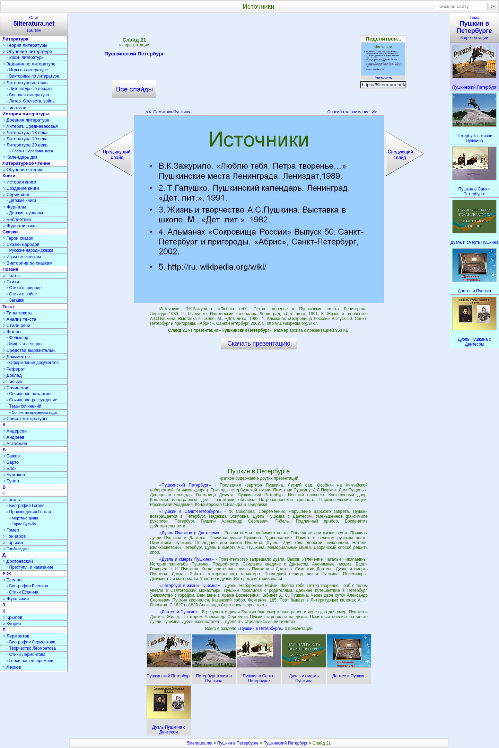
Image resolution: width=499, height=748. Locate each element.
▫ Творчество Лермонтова (31, 648)
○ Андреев (13, 437)
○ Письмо (12, 381)
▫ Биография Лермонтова (31, 642)
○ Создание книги (20, 188)
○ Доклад (12, 375)
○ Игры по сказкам (21, 256)
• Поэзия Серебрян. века (31, 151)
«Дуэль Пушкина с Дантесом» (189, 533)
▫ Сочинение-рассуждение (32, 400)
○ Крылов (12, 617)
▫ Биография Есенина (27, 586)
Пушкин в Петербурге (238, 743)
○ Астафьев (14, 443)
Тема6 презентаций (474, 27)
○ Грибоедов (15, 548)
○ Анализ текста (19, 319)
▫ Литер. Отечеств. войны (31, 101)
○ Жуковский (15, 598)
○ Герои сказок (17, 238)
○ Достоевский (17, 561)
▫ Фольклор (17, 337)
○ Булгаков (13, 474)
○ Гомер (10, 530)
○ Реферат (13, 369)
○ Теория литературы (24, 45)
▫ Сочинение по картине (30, 393)
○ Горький (12, 542)
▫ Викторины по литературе (33, 76)
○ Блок (9, 468)
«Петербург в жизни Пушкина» (189, 585)
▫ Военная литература (28, 94)
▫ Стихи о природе (24, 287)
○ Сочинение (15, 387)
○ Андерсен (14, 431)
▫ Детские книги (21, 200)
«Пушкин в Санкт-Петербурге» (190, 511)
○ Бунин (10, 480)
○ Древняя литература (25, 120)
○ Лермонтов (15, 636)
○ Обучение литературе (27, 51)
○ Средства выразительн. (29, 350)
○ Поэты (11, 275)
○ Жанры (11, 331)
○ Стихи (10, 281)
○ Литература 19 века (24, 138)
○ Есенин (11, 579)
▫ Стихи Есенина (22, 592)
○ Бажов (11, 455)
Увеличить (383, 76)
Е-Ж (6, 573)
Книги (8, 175)
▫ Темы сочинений (24, 406)
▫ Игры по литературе (27, 70)
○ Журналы (14, 207)
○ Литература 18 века (24, 132)
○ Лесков (11, 667)
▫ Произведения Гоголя (29, 511)
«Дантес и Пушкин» (178, 611)
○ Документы (15, 356)
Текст (8, 306)
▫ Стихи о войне (22, 294)
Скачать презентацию (258, 343)
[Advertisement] (259, 65)
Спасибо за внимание (352, 111)
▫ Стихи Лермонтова (26, 654)
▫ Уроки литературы (25, 57)
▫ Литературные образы (29, 88)
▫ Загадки (15, 300)
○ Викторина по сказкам (27, 263)
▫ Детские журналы (25, 213)
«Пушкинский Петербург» (185, 485)
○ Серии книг (15, 194)
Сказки (10, 231)
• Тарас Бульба (22, 524)
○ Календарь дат (19, 157)
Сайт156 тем (34, 24)
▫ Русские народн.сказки (30, 250)
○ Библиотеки (16, 219)
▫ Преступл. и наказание (30, 567)
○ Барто (10, 462)
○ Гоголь (11, 499)
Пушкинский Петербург (134, 55)
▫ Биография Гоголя (25, 505)
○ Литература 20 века (24, 145)
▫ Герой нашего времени (30, 660)
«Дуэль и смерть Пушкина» (186, 559)
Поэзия (10, 269)
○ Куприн (11, 623)
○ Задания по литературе (28, 63)
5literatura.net (199, 743)
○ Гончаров (14, 536)
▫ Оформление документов (33, 362)
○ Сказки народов (21, 244)
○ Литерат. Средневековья (30, 126)
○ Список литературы (24, 418)
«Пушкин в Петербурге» (260, 628)
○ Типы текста (17, 312)
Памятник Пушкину (168, 111)
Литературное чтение (26, 163)
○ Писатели (14, 107)
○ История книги (19, 182)
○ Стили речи (16, 325)
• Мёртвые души (23, 518)
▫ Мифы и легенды (24, 343)
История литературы (26, 113)
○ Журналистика (19, 225)
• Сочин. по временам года (33, 412)
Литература (15, 39)
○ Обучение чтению (23, 169)
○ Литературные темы (25, 82)
